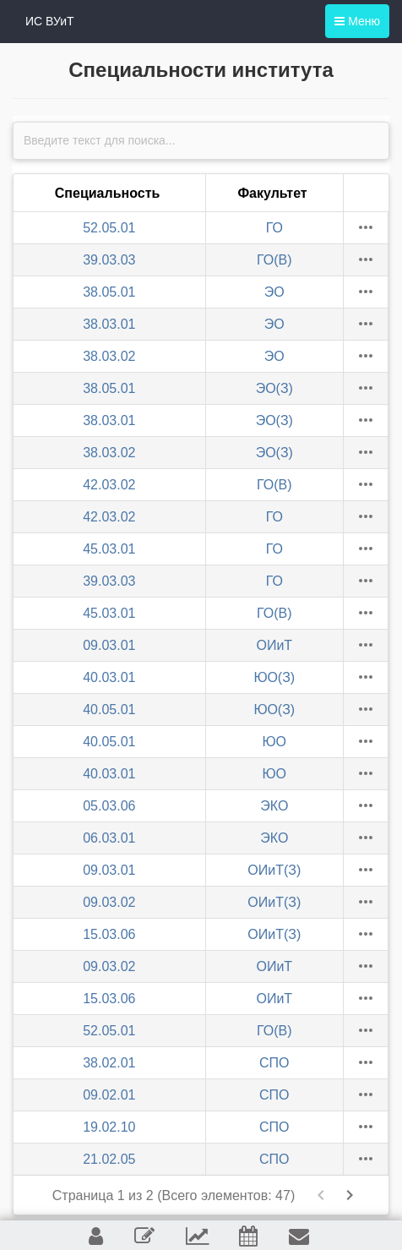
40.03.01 (109, 677)
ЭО (274, 292)
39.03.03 (109, 260)
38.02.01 (109, 1063)
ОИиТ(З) (274, 870)
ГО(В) (274, 260)
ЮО (274, 741)
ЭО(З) (274, 388)
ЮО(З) (274, 677)
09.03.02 (109, 902)
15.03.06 (109, 934)
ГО (274, 228)
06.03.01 (109, 838)
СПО (274, 1063)
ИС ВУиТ (49, 21)
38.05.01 (109, 292)
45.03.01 (109, 549)
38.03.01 (109, 324)
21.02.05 (109, 1159)
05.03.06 (109, 806)
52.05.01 (109, 228)
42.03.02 (109, 485)
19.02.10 (109, 1127)
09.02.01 (109, 1095)
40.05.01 (109, 709)
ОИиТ (274, 645)
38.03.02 (109, 356)
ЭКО (274, 806)
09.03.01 (109, 645)
